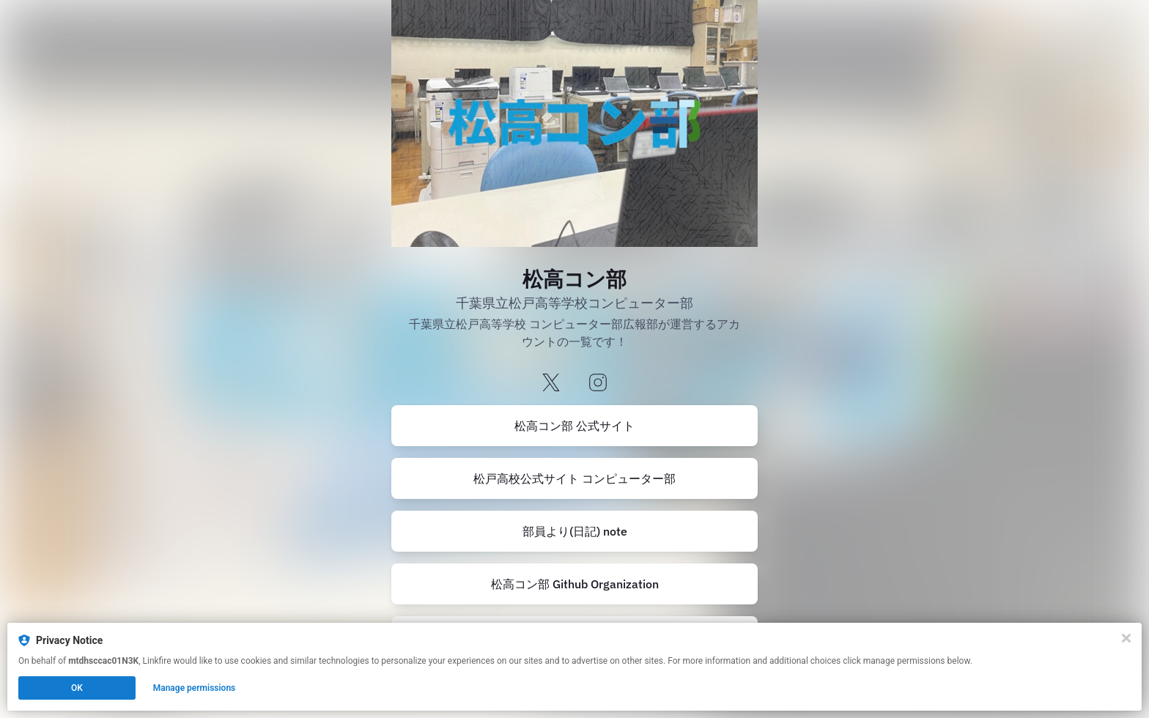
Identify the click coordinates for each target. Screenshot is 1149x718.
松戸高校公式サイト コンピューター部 (574, 478)
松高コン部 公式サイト (574, 425)
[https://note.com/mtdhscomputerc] (574, 531)
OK (77, 688)
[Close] (1126, 638)
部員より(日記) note (574, 531)
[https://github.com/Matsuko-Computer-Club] (574, 583)
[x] (551, 383)
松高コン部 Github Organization (575, 584)
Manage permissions (194, 688)
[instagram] (597, 383)
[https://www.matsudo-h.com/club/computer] (574, 425)
